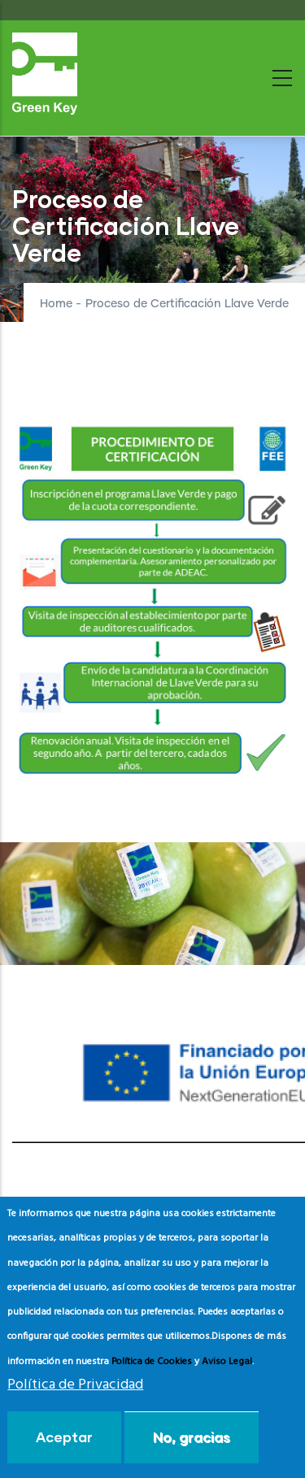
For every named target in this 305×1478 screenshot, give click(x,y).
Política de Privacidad (75, 1385)
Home (56, 304)
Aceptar (64, 1436)
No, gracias (191, 1436)
